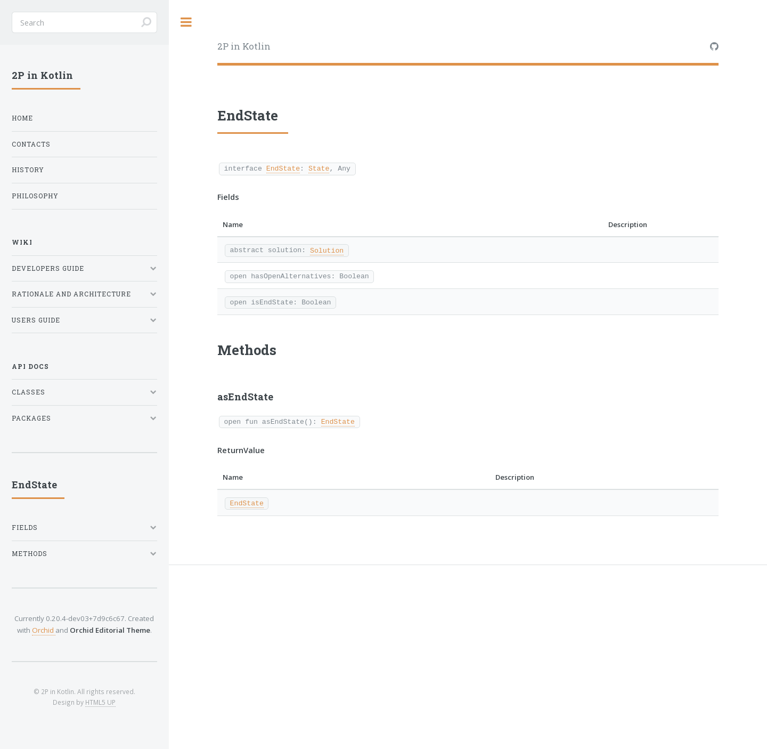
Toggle (186, 22)
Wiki (22, 242)
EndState (283, 168)
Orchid (43, 630)
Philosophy (35, 196)
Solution (327, 250)
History (28, 170)
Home (22, 118)
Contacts (31, 144)
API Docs (30, 367)
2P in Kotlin (244, 46)
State (319, 168)
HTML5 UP (100, 702)
